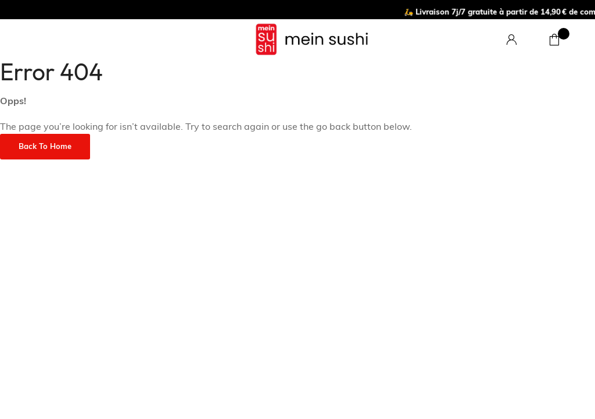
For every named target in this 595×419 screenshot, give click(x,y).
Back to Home (45, 147)
